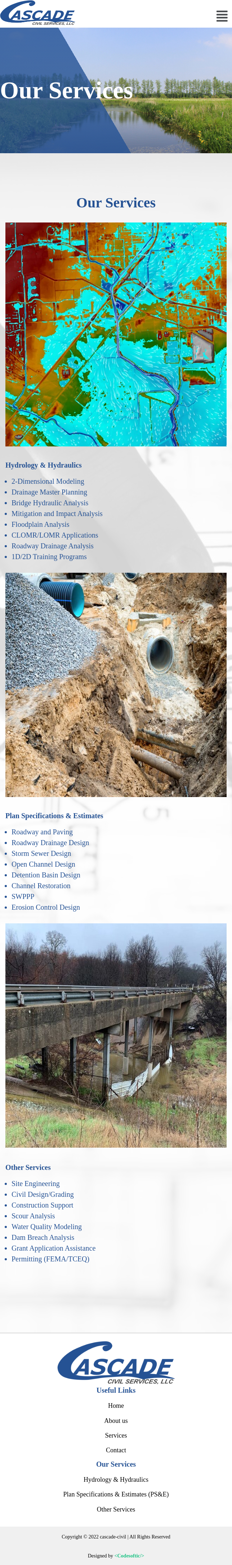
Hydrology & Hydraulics (116, 1479)
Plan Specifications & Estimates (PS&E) (116, 1494)
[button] (222, 16)
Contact (116, 1450)
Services (116, 1435)
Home (116, 1405)
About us (116, 1420)
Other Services (116, 1509)
